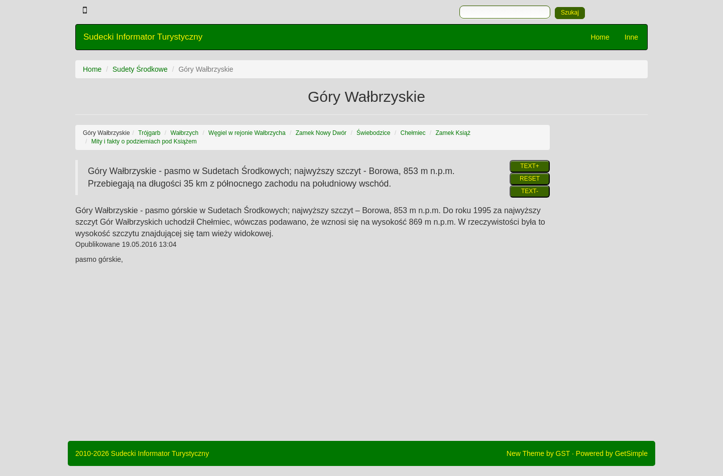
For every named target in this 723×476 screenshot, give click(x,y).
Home (599, 37)
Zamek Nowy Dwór (321, 132)
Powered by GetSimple (612, 453)
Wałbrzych (185, 132)
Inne (631, 37)
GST (563, 453)
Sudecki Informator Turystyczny (142, 37)
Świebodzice (373, 132)
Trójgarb (149, 132)
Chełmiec (413, 132)
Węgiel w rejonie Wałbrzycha (247, 132)
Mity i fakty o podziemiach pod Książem (144, 141)
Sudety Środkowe (140, 69)
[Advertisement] (606, 275)
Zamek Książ (453, 132)
